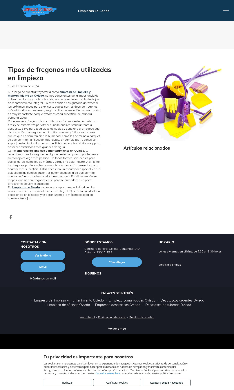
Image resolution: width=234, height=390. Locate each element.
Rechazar (67, 382)
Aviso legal (87, 317)
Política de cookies (141, 317)
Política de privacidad (112, 317)
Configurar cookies (117, 382)
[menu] (226, 10)
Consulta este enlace (107, 373)
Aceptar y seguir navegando (166, 382)
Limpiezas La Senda (26, 187)
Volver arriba (117, 328)
